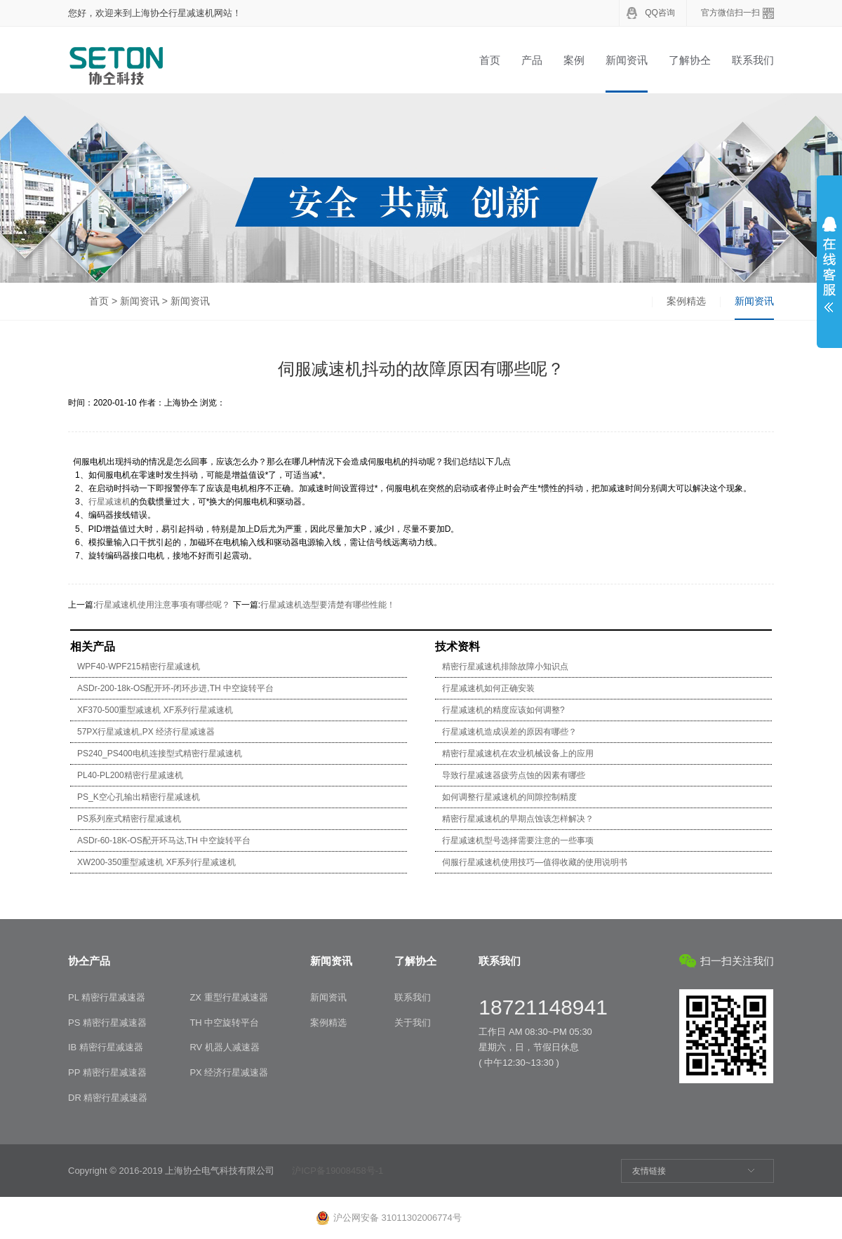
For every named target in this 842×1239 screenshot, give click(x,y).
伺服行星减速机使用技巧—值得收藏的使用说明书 (534, 862)
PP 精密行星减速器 (107, 1072)
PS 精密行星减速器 (107, 1022)
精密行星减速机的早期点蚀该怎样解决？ (518, 819)
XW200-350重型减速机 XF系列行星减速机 (156, 862)
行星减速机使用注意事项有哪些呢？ (162, 605)
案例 (573, 60)
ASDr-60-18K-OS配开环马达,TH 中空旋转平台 (163, 840)
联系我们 (753, 60)
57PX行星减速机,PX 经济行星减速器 (146, 732)
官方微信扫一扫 (730, 13)
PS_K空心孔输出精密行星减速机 (138, 797)
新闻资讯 (627, 60)
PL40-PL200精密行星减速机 (130, 775)
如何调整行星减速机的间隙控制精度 (509, 797)
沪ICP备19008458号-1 (337, 1170)
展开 (829, 264)
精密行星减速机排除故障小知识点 (505, 666)
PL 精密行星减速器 (106, 997)
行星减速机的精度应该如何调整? (503, 710)
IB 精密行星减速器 (105, 1047)
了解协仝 (690, 60)
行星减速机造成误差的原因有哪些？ (509, 732)
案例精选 (686, 301)
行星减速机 (109, 502)
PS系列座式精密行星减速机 (129, 819)
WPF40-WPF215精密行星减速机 (138, 666)
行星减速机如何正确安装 (488, 688)
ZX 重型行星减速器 (228, 997)
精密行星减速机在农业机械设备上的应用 (518, 753)
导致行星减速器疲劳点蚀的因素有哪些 (513, 775)
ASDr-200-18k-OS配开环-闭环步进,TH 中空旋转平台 (175, 688)
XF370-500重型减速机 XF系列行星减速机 (155, 710)
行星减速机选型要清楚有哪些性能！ (327, 605)
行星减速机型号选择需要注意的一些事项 (518, 840)
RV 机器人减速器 (224, 1047)
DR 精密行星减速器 (107, 1097)
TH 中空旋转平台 (224, 1022)
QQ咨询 (660, 13)
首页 (489, 60)
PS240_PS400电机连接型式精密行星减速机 (159, 753)
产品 (531, 60)
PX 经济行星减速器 (228, 1072)
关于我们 (412, 1022)
